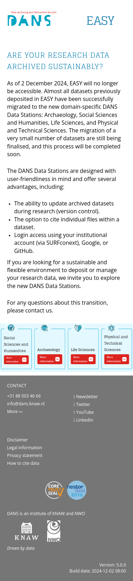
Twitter (82, 404)
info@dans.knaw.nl (26, 404)
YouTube (84, 412)
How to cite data (23, 463)
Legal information (24, 448)
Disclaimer (17, 440)
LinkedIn (83, 420)
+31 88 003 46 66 (24, 396)
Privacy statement (25, 455)
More (12, 411)
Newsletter (86, 397)
